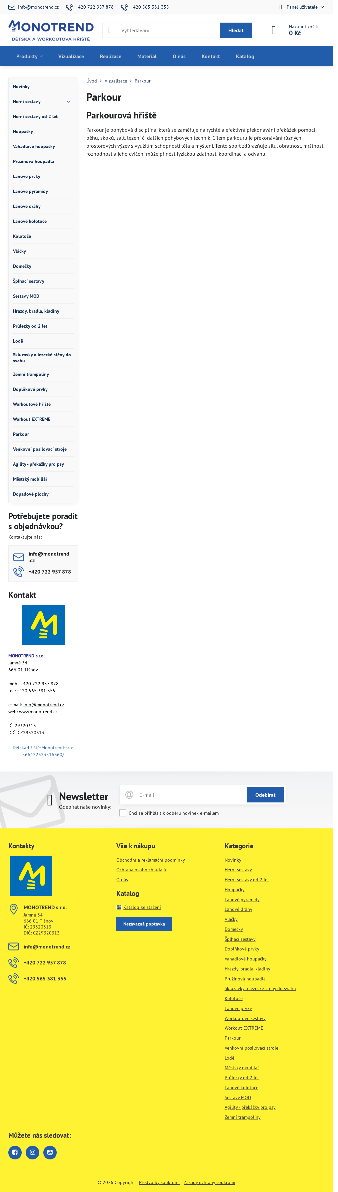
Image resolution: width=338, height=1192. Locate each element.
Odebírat (265, 794)
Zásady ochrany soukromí (209, 1182)
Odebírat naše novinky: (85, 806)
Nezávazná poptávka (144, 924)
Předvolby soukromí (159, 1182)
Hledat (236, 30)
